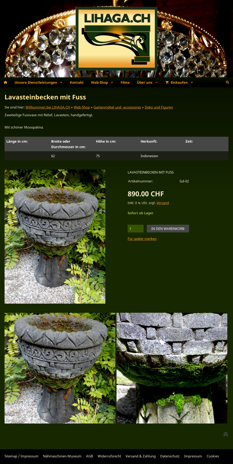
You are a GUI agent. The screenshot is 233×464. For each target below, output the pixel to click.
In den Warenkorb (168, 228)
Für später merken (142, 238)
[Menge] (136, 228)
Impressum (193, 456)
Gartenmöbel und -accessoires (117, 107)
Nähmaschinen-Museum (62, 456)
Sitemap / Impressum (21, 456)
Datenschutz (170, 456)
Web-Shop (82, 107)
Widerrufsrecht (109, 456)
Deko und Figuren (159, 107)
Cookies (213, 456)
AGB (89, 456)
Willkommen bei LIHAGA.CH (47, 107)
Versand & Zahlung (141, 456)
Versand (163, 203)
